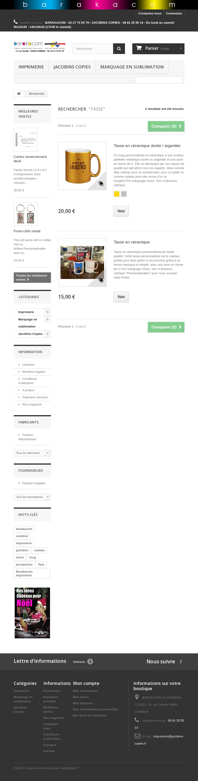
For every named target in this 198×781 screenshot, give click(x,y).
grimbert (22, 550)
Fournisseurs (30, 470)
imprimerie (24, 543)
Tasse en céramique (132, 242)
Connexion (174, 13)
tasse (20, 557)
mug (32, 557)
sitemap (49, 751)
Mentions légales (34, 371)
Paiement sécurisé (35, 397)
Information (30, 352)
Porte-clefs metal (27, 231)
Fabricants (28, 422)
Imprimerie (31, 67)
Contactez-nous (150, 13)
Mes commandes (85, 691)
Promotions (51, 691)
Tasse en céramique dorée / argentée (147, 146)
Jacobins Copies (72, 67)
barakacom (24, 529)
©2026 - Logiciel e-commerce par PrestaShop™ (46, 768)
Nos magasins (32, 404)
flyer (41, 564)
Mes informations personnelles (95, 709)
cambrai (22, 536)
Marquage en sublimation (132, 67)
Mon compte (86, 683)
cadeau (39, 550)
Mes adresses (83, 703)
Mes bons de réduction (90, 715)
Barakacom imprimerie (24, 573)
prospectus (24, 564)
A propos (28, 390)
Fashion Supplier (34, 483)
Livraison (28, 364)
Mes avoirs (81, 697)
